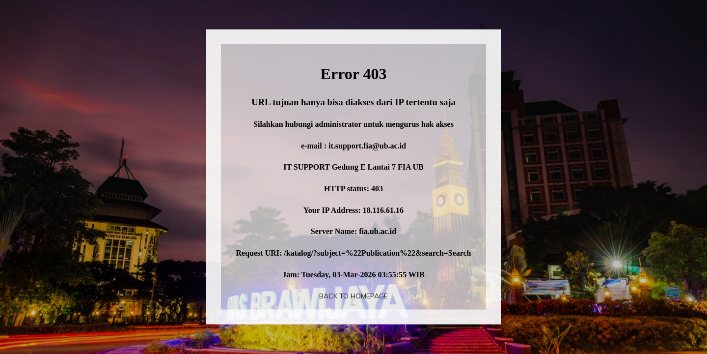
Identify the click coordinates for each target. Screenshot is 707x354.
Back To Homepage (353, 296)
